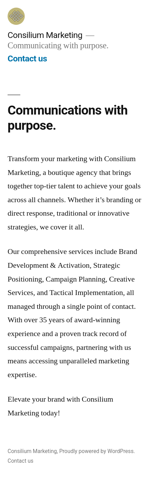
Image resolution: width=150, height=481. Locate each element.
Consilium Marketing (45, 35)
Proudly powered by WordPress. (97, 451)
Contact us (27, 58)
